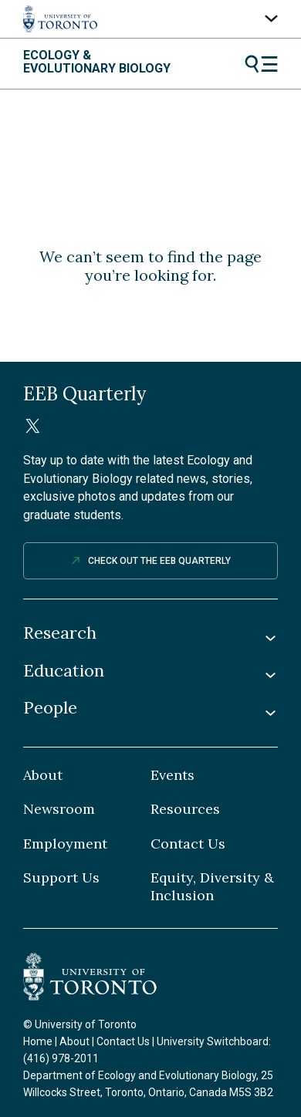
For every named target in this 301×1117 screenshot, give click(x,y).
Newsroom (59, 809)
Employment (65, 843)
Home (37, 1041)
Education (63, 670)
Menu (261, 64)
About (43, 775)
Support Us (61, 877)
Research (59, 633)
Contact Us (187, 843)
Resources (185, 809)
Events (172, 775)
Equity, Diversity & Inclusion (212, 886)
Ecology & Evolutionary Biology (97, 62)
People (50, 707)
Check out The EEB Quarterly (159, 560)
